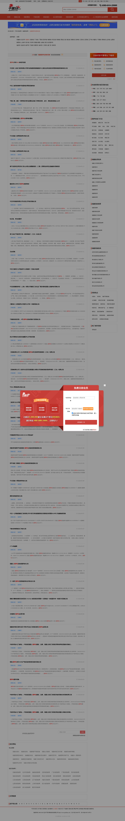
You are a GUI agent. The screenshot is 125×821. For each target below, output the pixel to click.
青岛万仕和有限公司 (97, 282)
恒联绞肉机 (102, 315)
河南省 (58, 39)
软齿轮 (99, 296)
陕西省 (19, 42)
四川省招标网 (46, 783)
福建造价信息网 (96, 219)
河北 (104, 1)
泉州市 (41, 45)
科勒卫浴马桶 (101, 300)
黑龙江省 (63, 39)
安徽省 (19, 39)
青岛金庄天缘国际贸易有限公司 (100, 271)
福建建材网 (95, 237)
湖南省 (73, 39)
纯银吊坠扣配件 (111, 304)
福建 (113, 107)
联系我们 (45, 808)
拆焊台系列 (95, 319)
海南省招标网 (17, 776)
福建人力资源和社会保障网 (98, 182)
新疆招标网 (73, 783)
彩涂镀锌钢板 (110, 300)
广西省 (41, 39)
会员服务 (55, 808)
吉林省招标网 (76, 776)
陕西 (98, 103)
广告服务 (65, 808)
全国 (18, 37)
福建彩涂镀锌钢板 (69, 751)
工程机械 (100, 149)
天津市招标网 (56, 783)
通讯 (106, 145)
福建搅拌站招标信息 (35, 31)
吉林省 (77, 39)
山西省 (112, 39)
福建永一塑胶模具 (76, 755)
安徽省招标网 (17, 772)
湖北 (98, 1)
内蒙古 (95, 39)
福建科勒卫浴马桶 (57, 751)
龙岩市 (23, 45)
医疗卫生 (94, 130)
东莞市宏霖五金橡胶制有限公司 (100, 252)
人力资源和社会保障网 (100, 17)
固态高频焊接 (100, 311)
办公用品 (100, 141)
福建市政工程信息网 (97, 170)
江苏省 (82, 39)
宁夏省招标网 (56, 780)
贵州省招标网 (75, 772)
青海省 (104, 39)
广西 (101, 96)
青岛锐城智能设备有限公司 (98, 256)
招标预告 (27, 17)
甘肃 (101, 103)
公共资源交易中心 (83, 17)
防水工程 (107, 122)
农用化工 (107, 152)
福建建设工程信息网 (97, 215)
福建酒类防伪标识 (18, 755)
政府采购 (115, 17)
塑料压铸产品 (101, 307)
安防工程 (94, 141)
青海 (107, 103)
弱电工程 (107, 137)
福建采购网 (95, 207)
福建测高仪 (16, 759)
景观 (108, 126)
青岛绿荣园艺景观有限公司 (98, 267)
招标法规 (71, 808)
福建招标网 (26, 31)
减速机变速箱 (110, 315)
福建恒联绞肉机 (61, 759)
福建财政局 (95, 193)
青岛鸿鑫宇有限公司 (97, 278)
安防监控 (94, 329)
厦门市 (49, 45)
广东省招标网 (56, 772)
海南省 (49, 39)
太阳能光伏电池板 (103, 319)
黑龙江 (104, 100)
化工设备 (100, 137)
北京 (86, 1)
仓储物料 (107, 130)
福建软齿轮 (24, 751)
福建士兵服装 (46, 751)
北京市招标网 (26, 772)
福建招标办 (95, 167)
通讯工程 (111, 145)
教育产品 (100, 145)
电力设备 (94, 137)
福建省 (27, 39)
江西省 (86, 39)
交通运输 (100, 130)
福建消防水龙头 (50, 759)
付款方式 (60, 808)
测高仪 (93, 311)
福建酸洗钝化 (29, 755)
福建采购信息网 (96, 211)
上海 (104, 107)
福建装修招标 (95, 234)
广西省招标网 (65, 772)
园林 (99, 126)
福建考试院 (95, 226)
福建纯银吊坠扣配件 (41, 755)
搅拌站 (56, 75)
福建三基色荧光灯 (39, 759)
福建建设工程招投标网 (97, 222)
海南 (104, 96)
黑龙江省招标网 (46, 776)
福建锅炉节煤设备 (35, 751)
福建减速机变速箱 (73, 759)
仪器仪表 (100, 134)
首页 (8, 17)
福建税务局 (95, 186)
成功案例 (50, 808)
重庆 (107, 111)
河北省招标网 (26, 776)
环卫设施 (94, 126)
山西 (107, 88)
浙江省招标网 (26, 787)
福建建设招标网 (96, 241)
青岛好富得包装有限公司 (98, 286)
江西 (107, 92)
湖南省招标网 (67, 776)
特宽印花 (94, 307)
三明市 (45, 45)
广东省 (36, 39)
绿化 (103, 126)
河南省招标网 (36, 776)
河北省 (54, 39)
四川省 (27, 42)
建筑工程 (100, 122)
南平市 (27, 45)
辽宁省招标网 (36, 780)
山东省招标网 (75, 780)
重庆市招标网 (36, 787)
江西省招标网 (26, 780)
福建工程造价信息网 (97, 230)
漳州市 (54, 45)
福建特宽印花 (52, 755)
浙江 (92, 1)
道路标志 (94, 134)
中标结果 (37, 17)
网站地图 (86, 808)
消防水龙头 (95, 315)
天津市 (32, 42)
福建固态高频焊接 (26, 759)
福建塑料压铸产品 (63, 755)
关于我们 (40, 808)
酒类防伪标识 (95, 304)
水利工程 (107, 134)
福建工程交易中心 (96, 174)
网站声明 (76, 808)
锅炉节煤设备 (105, 296)
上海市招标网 (36, 783)
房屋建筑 (94, 122)
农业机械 (94, 152)
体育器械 (94, 145)
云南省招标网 (17, 787)
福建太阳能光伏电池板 (30, 763)
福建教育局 (95, 189)
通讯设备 (94, 149)
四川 (104, 111)
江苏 (89, 1)
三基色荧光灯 (109, 311)
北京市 (23, 39)
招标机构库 (69, 17)
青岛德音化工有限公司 (97, 259)
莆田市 (36, 45)
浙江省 (47, 42)
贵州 (101, 111)
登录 (114, 79)
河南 (98, 92)
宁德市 (32, 45)
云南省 (42, 42)
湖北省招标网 (57, 776)
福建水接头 (16, 751)
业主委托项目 (57, 17)
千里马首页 (34, 808)
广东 (83, 1)
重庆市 (51, 42)
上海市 (23, 42)
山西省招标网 (17, 783)
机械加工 (107, 149)
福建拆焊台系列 (17, 763)
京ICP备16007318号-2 (86, 812)
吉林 (98, 100)
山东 (95, 1)
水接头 (93, 296)
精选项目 (46, 17)
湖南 (104, 92)
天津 (101, 88)
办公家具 (107, 141)
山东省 (108, 39)
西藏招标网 (64, 783)
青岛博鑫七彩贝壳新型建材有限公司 (101, 274)
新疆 (38, 42)
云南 (98, 111)
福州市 (19, 45)
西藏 (35, 42)
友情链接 (81, 808)
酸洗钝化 (103, 304)
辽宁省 (90, 39)
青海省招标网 (65, 780)
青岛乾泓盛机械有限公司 (98, 263)
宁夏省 (99, 39)
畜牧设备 (100, 152)
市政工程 (113, 126)
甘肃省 (32, 39)
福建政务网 (95, 197)
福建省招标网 (36, 772)
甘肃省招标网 (46, 772)
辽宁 (101, 100)
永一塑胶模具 (110, 307)
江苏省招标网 (17, 780)
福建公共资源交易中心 (97, 163)
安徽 (101, 1)
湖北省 (68, 39)
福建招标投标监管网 (97, 178)
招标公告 (17, 17)
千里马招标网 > (18, 31)
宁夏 (104, 103)
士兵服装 (94, 300)
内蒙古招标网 (46, 780)
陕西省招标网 (26, 783)
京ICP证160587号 (75, 812)
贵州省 (45, 39)
